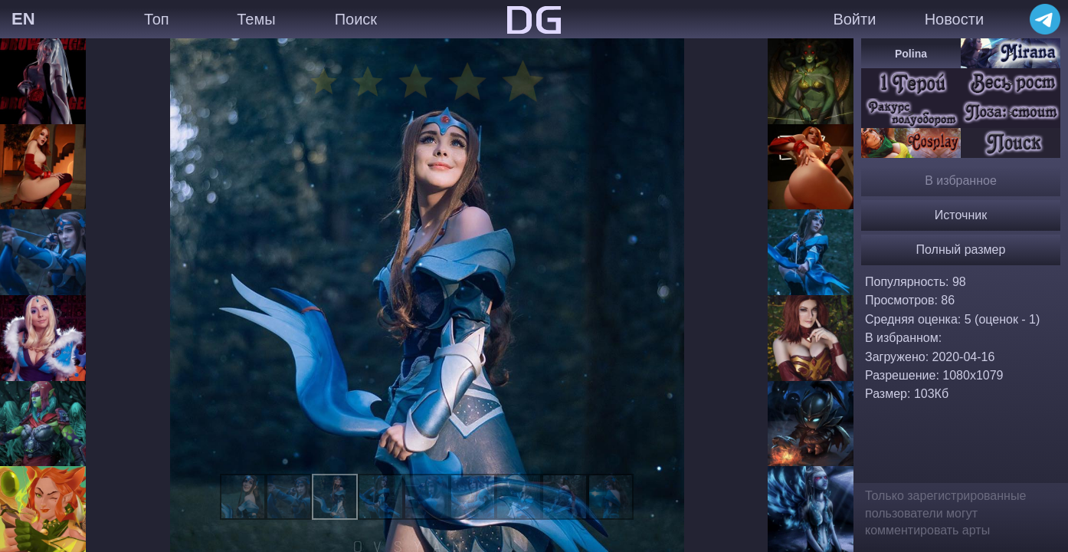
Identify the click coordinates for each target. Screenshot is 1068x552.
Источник (961, 215)
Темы (256, 19)
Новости (954, 19)
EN (23, 18)
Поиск (356, 19)
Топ (156, 19)
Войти (854, 19)
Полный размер (961, 249)
